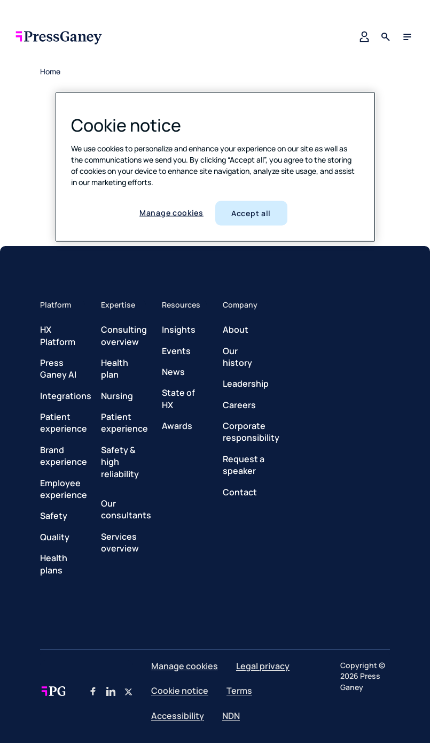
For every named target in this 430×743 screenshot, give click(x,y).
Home (50, 71)
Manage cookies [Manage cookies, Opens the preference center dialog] (171, 213)
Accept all (251, 213)
